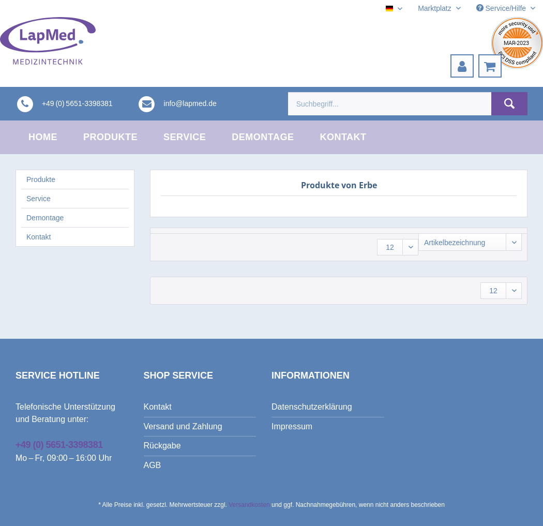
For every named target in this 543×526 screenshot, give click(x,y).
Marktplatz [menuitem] (435, 8)
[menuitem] (462, 66)
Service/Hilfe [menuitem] (502, 8)
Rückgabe (162, 445)
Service (38, 198)
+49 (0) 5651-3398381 (59, 445)
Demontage (45, 218)
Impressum (292, 426)
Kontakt (38, 237)
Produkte (40, 179)
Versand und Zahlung (183, 426)
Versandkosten (249, 504)
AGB (152, 465)
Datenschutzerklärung (312, 406)
